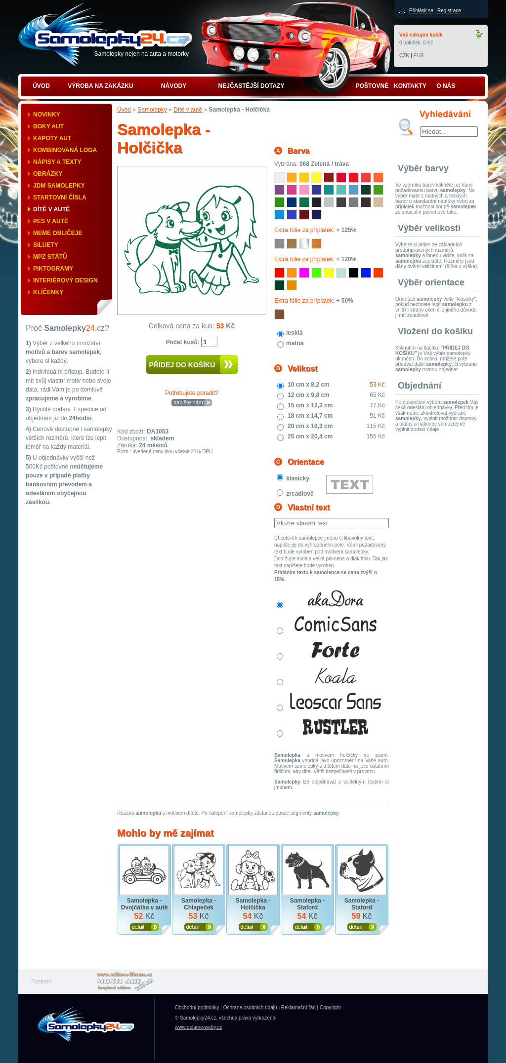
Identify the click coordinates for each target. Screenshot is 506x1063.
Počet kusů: (183, 342)
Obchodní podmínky (197, 1007)
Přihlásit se (421, 10)
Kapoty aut (52, 138)
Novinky (46, 114)
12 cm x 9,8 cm (309, 395)
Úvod (124, 109)
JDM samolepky (59, 185)
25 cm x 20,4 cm (310, 436)
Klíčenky (48, 292)
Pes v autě (50, 221)
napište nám (188, 402)
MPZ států (50, 256)
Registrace (449, 10)
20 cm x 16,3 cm (310, 426)
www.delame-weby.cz (198, 1027)
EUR (419, 55)
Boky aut (48, 126)
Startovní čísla (59, 197)
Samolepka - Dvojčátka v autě (144, 904)
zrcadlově (299, 493)
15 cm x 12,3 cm (310, 405)
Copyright (330, 1007)
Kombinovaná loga (65, 150)
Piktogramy (53, 268)
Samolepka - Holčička (253, 904)
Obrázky (47, 173)
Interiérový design (65, 280)
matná (294, 343)
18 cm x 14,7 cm (310, 415)
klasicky (297, 478)
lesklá (294, 332)
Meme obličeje (57, 233)
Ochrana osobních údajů (250, 1007)
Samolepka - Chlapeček (198, 904)
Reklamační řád (298, 1007)
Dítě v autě (51, 209)
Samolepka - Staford (307, 904)
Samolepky (152, 109)
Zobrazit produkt (144, 927)
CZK (404, 55)
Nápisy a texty (57, 161)
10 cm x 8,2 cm (309, 384)
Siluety (45, 244)
